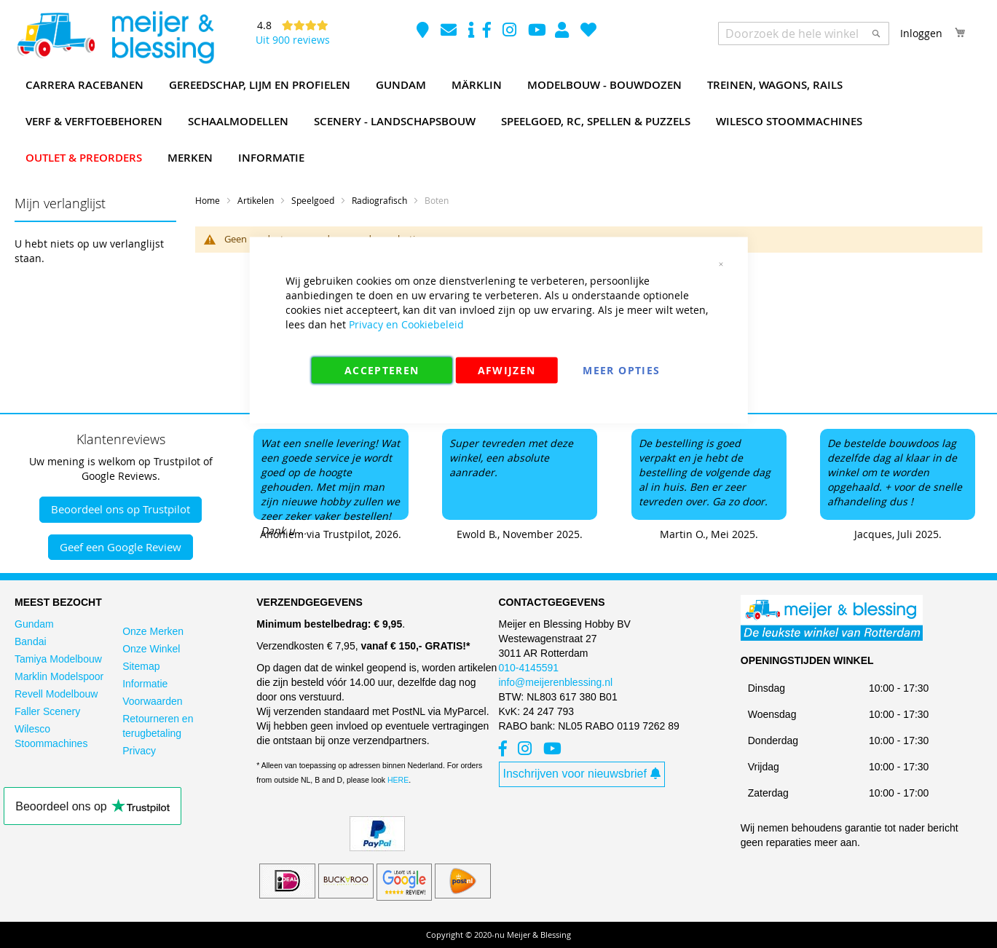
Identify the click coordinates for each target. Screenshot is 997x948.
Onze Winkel (151, 649)
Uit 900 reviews (293, 40)
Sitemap (140, 666)
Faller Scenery (47, 711)
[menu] (498, 121)
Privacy (139, 751)
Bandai (31, 641)
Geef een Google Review (120, 547)
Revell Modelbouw (56, 694)
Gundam (34, 624)
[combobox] (803, 33)
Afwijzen (507, 370)
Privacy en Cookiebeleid (406, 324)
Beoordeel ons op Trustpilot (120, 509)
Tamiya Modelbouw (58, 659)
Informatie (145, 684)
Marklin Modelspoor (59, 676)
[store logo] (115, 38)
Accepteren (381, 370)
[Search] (876, 33)
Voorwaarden (152, 701)
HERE (398, 779)
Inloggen (921, 33)
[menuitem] (84, 85)
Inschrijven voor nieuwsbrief (582, 773)
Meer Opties (621, 370)
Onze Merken (153, 631)
